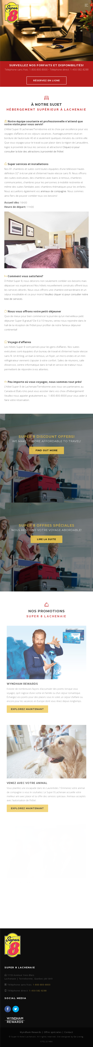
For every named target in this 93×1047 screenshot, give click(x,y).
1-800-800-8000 (42, 984)
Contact (68, 1032)
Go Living (78, 1036)
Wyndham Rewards (30, 1032)
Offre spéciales (53, 1032)
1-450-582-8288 (38, 990)
